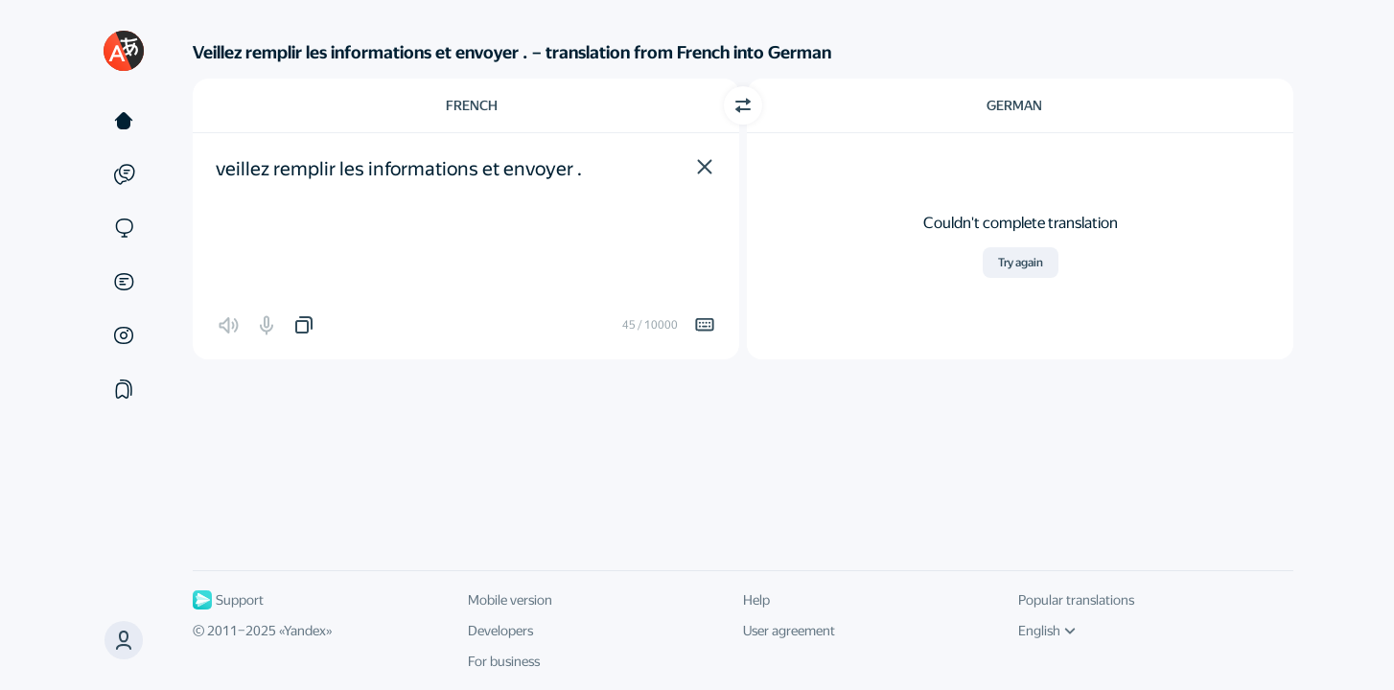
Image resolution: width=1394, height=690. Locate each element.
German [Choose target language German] (1014, 105)
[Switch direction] (743, 105)
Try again (1020, 262)
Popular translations (1076, 600)
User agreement (789, 630)
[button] (704, 167)
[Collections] (124, 389)
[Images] (124, 335)
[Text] (124, 121)
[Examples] (124, 174)
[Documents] (124, 282)
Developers (500, 630)
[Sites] (124, 228)
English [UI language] (1047, 630)
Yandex (305, 630)
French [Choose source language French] (472, 105)
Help (756, 600)
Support (228, 600)
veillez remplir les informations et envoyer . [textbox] (399, 168)
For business (504, 661)
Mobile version (510, 600)
